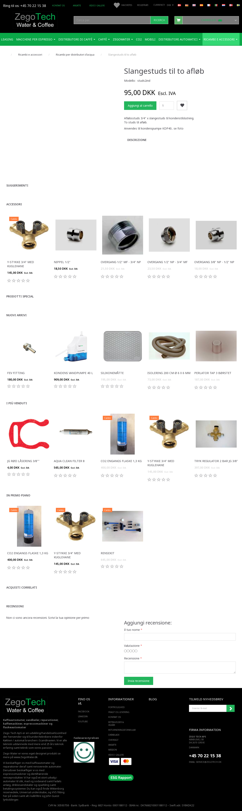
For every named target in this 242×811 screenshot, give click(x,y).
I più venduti (16, 403)
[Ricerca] (159, 20)
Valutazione (132, 646)
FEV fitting (16, 373)
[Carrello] (207, 20)
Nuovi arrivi (16, 315)
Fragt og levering (118, 712)
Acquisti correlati (21, 587)
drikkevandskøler (22, 785)
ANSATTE (77, 5)
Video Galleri (97, 5)
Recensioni (15, 606)
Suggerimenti (17, 185)
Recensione (131, 658)
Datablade (114, 734)
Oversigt (113, 739)
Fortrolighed (116, 707)
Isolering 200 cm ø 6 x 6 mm (168, 373)
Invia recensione (138, 681)
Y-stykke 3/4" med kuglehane (20, 264)
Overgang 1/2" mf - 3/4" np (121, 262)
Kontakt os (58, 5)
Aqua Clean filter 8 (69, 461)
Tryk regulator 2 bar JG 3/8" (216, 461)
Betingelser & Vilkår (116, 723)
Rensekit (107, 553)
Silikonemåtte (112, 373)
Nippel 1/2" (62, 262)
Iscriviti (230, 708)
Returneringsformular (120, 729)
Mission (112, 749)
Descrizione (136, 140)
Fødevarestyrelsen (86, 738)
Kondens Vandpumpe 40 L (73, 373)
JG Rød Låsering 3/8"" (23, 461)
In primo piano (18, 495)
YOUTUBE (83, 721)
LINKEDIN (83, 716)
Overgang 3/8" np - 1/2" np (214, 262)
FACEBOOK (83, 711)
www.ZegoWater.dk (26, 757)
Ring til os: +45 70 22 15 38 (24, 5)
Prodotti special (20, 296)
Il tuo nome (132, 630)
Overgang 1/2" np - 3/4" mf (167, 262)
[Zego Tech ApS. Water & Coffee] (35, 19)
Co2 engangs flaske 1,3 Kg (121, 461)
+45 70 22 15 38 (205, 755)
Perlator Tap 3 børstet (212, 373)
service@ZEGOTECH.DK (208, 762)
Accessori (14, 204)
